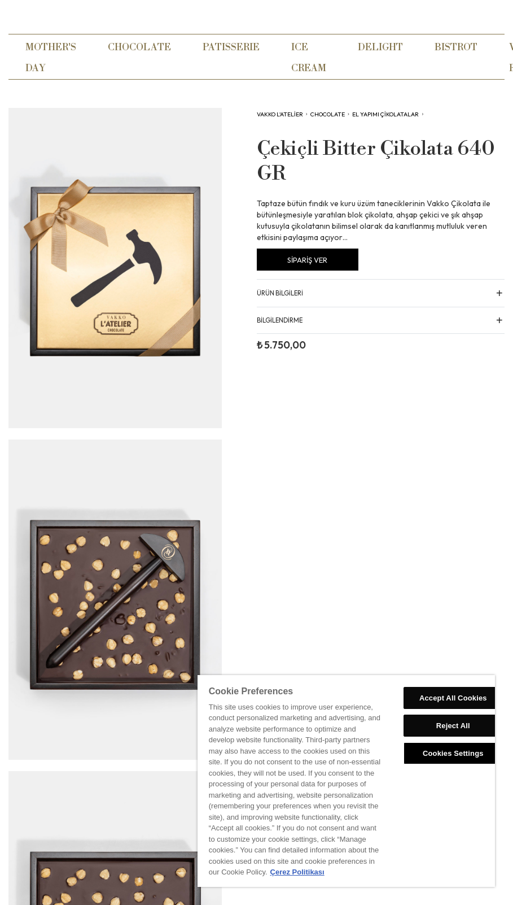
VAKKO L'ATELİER (280, 114)
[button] (381, 292)
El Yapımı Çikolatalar (385, 114)
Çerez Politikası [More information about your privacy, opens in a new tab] (297, 872)
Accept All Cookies (453, 698)
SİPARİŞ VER (307, 259)
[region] (346, 781)
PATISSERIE (231, 47)
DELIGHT (380, 47)
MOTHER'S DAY (50, 57)
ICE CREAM (308, 57)
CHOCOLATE (139, 47)
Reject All (453, 725)
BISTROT (456, 47)
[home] (256, 17)
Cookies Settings (453, 753)
